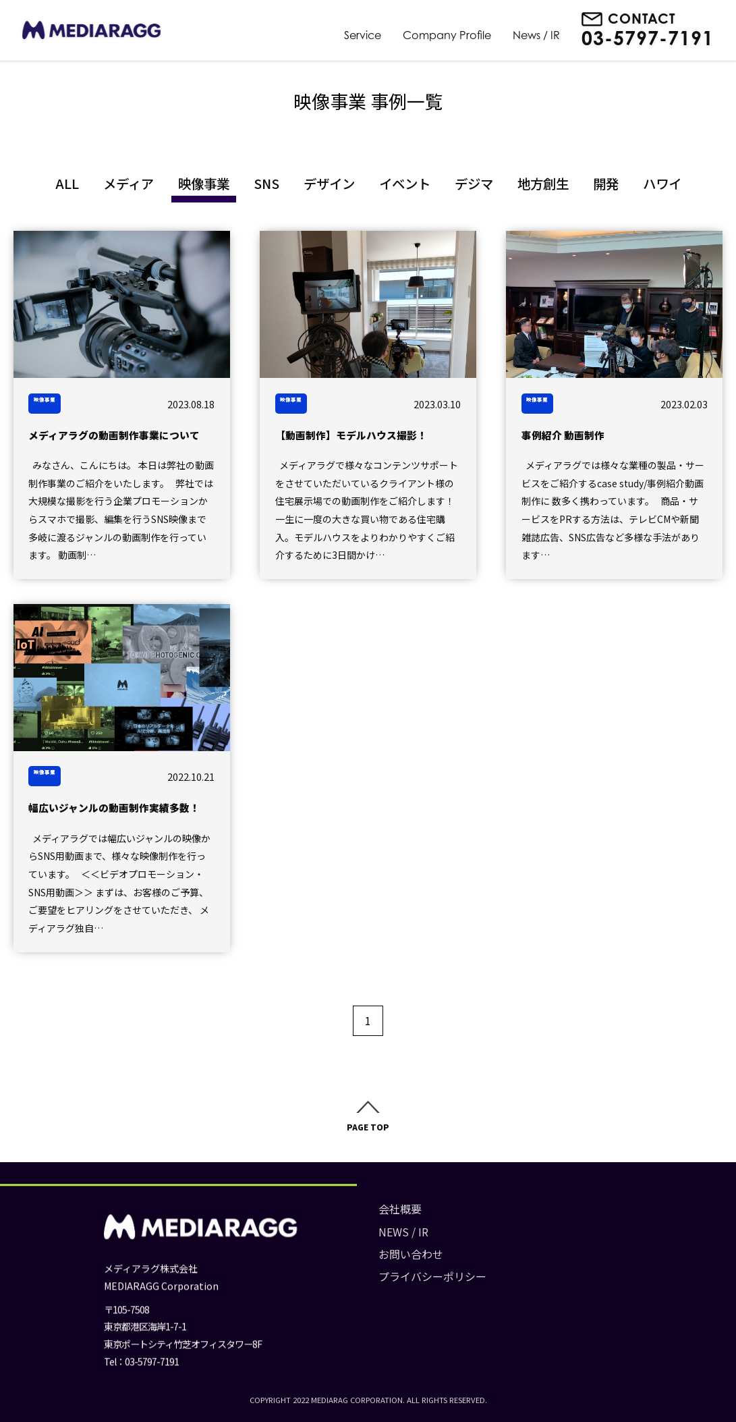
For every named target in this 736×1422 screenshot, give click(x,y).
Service (362, 35)
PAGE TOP (368, 1131)
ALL (67, 183)
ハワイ (662, 183)
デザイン (329, 183)
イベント (404, 183)
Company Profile (447, 35)
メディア (128, 183)
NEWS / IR (344, 1236)
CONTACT (641, 19)
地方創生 (543, 183)
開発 (606, 183)
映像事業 (203, 183)
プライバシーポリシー (373, 1280)
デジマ (474, 183)
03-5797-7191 (648, 38)
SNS (266, 183)
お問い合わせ (351, 1258)
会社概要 (340, 1213)
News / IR (536, 35)
